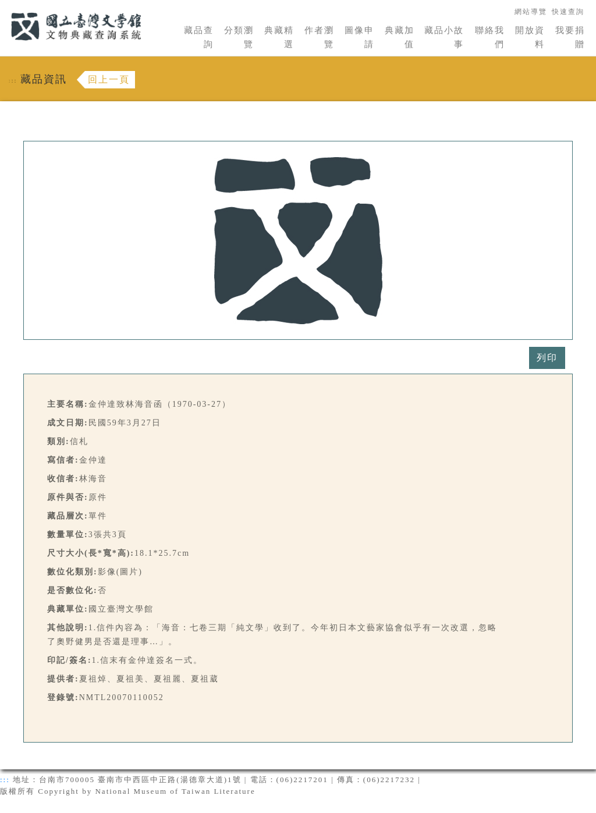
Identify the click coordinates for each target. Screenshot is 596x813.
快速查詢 (568, 12)
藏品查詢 (199, 37)
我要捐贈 (570, 37)
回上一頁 (109, 79)
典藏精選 (279, 37)
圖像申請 (359, 37)
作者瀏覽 (319, 37)
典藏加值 (399, 37)
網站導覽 (531, 12)
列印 (547, 358)
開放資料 (530, 37)
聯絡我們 (490, 37)
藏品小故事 (444, 37)
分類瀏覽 (239, 37)
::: (4, 6)
